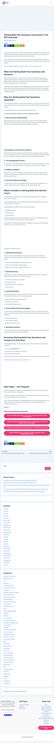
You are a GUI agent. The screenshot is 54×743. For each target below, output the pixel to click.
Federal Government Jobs (9, 599)
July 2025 (5, 538)
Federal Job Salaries (8, 601)
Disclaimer (21, 708)
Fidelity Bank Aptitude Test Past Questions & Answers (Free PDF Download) (27, 423)
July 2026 (5, 511)
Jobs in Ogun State (7, 657)
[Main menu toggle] (51, 3)
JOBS (4, 643)
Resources (46, 717)
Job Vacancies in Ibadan (9, 636)
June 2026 (5, 513)
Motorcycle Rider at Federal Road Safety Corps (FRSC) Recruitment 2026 (19, 484)
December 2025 (7, 527)
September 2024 (7, 562)
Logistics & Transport (8, 664)
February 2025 (6, 550)
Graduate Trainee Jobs (8, 608)
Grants (4, 610)
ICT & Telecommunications (9, 622)
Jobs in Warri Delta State (9, 662)
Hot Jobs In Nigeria (7, 620)
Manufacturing (6, 666)
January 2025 (6, 552)
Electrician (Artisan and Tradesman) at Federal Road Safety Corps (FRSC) (20, 482)
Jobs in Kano (6, 652)
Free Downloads (7, 606)
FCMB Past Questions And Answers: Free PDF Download (27, 429)
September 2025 (7, 534)
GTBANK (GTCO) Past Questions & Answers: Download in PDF (27, 67)
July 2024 (5, 566)
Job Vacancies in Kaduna (9, 641)
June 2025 (5, 541)
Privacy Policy (22, 710)
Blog (4, 582)
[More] (22, 46)
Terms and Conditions (24, 706)
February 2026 (6, 522)
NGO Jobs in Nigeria (8, 671)
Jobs (46, 706)
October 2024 (6, 559)
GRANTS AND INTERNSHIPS (9, 613)
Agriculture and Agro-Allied (9, 578)
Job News (46, 713)
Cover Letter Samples (8, 587)
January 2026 (6, 525)
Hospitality (5, 617)
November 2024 (7, 557)
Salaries (5, 680)
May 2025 (5, 543)
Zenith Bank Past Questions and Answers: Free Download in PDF (27, 434)
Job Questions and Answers (9, 631)
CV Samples (6, 592)
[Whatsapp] (16, 46)
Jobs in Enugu (6, 650)
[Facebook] (6, 46)
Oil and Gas (6, 673)
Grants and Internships (46, 715)
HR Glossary (46, 722)
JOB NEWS (5, 629)
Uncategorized (6, 682)
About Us (46, 723)
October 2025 (6, 532)
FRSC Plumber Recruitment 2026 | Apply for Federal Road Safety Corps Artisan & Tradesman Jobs (25, 491)
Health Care (6, 615)
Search (4, 467)
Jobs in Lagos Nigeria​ (8, 655)
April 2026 (5, 518)
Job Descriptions (7, 627)
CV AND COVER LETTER (8, 589)
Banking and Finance (8, 580)
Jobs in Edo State (7, 648)
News (4, 669)
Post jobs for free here (46, 729)
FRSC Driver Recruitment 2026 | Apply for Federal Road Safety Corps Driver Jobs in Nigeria (23, 493)
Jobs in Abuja (6, 645)
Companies (6, 585)
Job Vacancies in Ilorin (8, 638)
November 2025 (7, 529)
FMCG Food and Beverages (9, 603)
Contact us (3, 711)
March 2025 (6, 548)
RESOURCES (6, 678)
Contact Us (46, 725)
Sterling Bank (40, 53)
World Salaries (6, 685)
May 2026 (5, 515)
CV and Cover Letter (46, 718)
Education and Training (8, 596)
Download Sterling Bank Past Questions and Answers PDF (17, 360)
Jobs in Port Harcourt (8, 659)
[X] (11, 46)
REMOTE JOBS (6, 676)
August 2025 (6, 536)
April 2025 (5, 546)
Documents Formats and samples (11, 594)
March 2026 (6, 520)
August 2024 (6, 564)
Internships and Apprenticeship (10, 624)
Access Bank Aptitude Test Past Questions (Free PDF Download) (27, 416)
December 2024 (7, 555)
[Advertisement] (27, 17)
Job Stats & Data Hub (8, 634)
